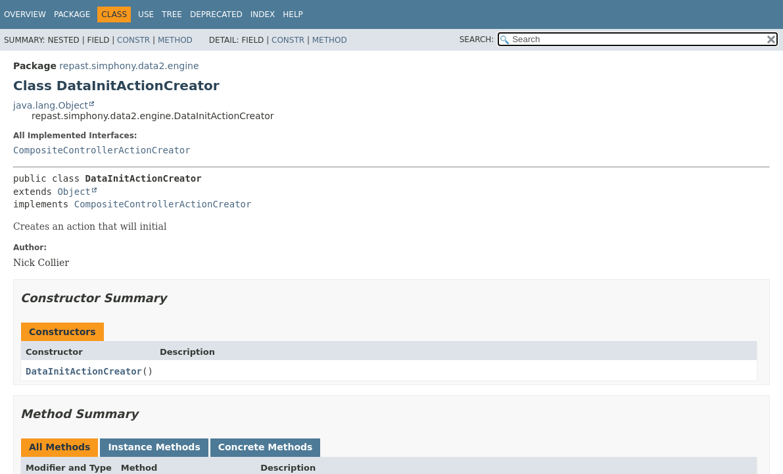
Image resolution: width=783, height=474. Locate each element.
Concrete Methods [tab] (265, 447)
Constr (133, 40)
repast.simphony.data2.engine (129, 66)
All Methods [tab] (59, 447)
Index (262, 14)
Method (175, 40)
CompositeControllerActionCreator (102, 150)
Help (293, 14)
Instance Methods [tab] (154, 447)
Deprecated (216, 14)
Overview (25, 14)
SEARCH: (477, 39)
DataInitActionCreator (84, 371)
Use (146, 14)
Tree (172, 14)
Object (74, 191)
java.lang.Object (50, 105)
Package (72, 14)
